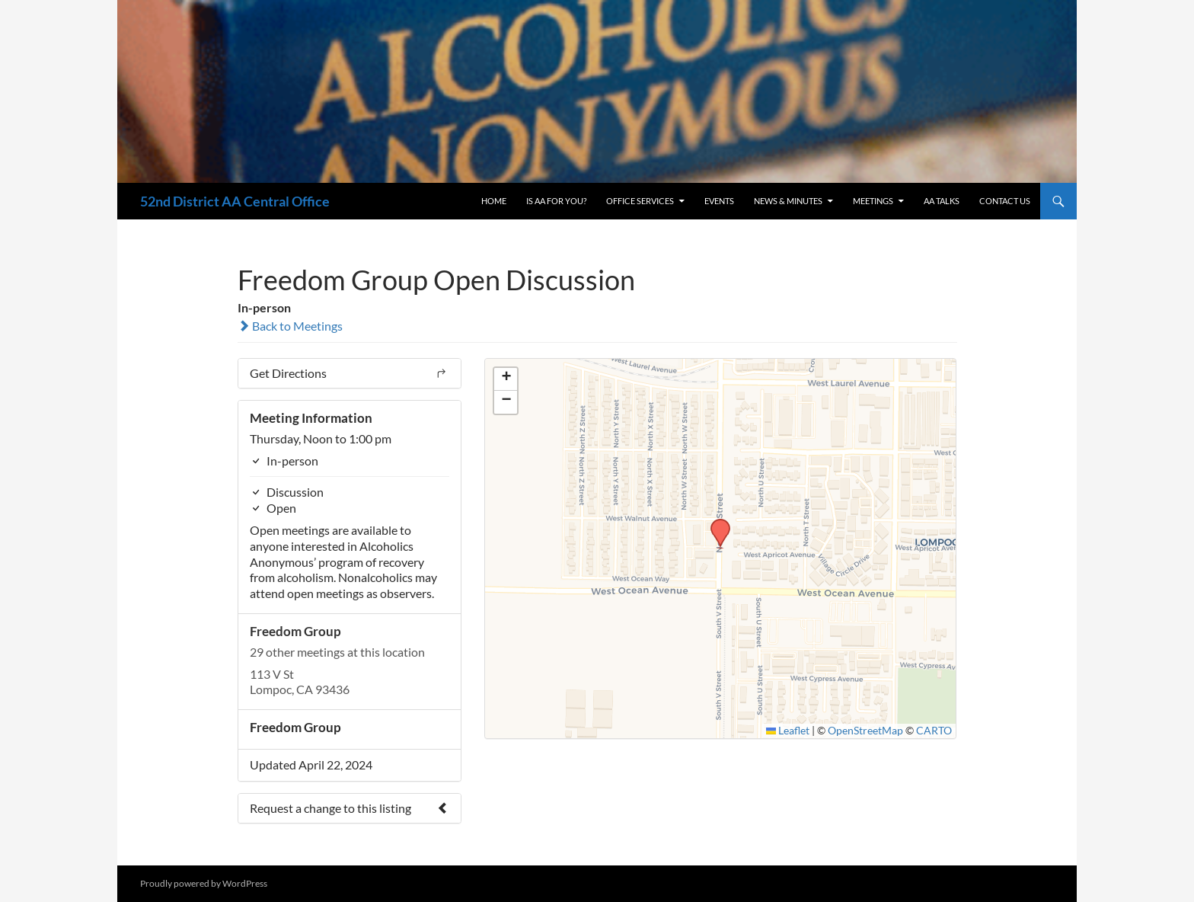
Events (719, 201)
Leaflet (788, 730)
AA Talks (941, 201)
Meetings (873, 201)
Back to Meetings (290, 325)
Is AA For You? (556, 201)
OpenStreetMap (865, 730)
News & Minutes (788, 201)
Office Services (640, 201)
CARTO (934, 730)
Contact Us (1004, 201)
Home (493, 201)
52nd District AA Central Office (235, 201)
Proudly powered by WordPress (203, 883)
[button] (715, 523)
